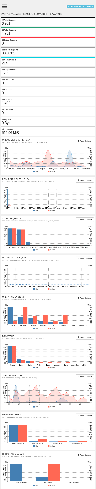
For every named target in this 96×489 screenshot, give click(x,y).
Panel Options (85, 141)
